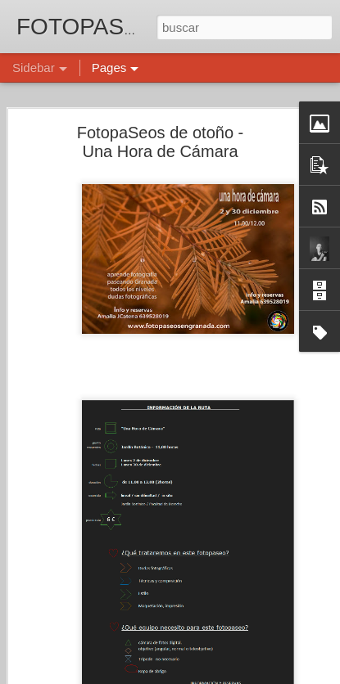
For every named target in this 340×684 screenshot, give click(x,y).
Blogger (234, 675)
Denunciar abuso (288, 675)
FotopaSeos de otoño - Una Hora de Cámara (160, 133)
